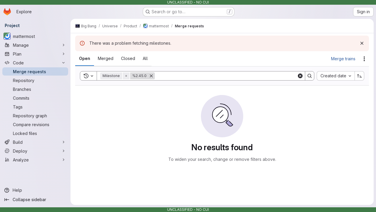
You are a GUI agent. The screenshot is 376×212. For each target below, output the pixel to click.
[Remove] (151, 75)
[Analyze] (35, 160)
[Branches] (35, 89)
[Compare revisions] (35, 124)
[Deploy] (35, 151)
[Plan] (35, 54)
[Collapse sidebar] (35, 200)
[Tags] (35, 107)
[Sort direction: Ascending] (359, 76)
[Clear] (300, 75)
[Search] (226, 75)
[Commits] (35, 98)
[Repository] (35, 80)
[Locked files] (35, 133)
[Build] (35, 142)
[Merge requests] (35, 71)
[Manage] (35, 45)
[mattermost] (35, 36)
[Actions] (364, 59)
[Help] (35, 190)
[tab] (84, 58)
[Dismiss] (361, 43)
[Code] (35, 63)
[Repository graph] (35, 115)
